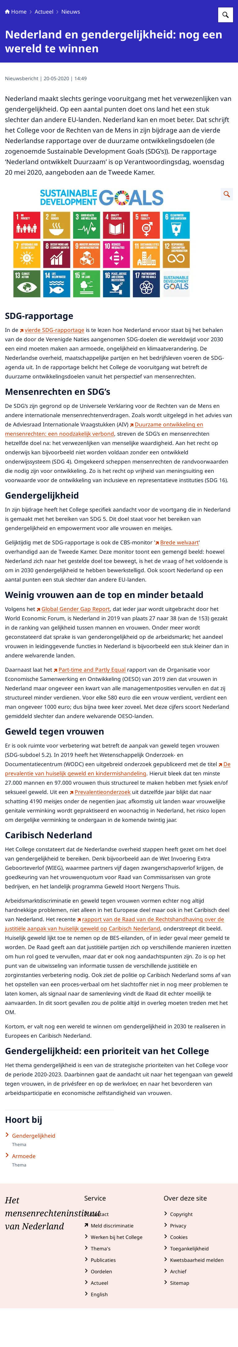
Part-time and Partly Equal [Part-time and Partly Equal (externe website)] (90, 708)
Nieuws (70, 50)
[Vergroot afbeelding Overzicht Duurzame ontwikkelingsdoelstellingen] (227, 233)
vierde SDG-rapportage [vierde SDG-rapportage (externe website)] (52, 368)
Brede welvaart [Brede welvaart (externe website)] (177, 581)
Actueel (44, 50)
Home (16, 50)
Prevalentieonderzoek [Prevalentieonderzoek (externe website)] (100, 830)
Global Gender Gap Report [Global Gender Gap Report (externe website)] (73, 647)
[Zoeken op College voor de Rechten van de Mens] (225, 53)
